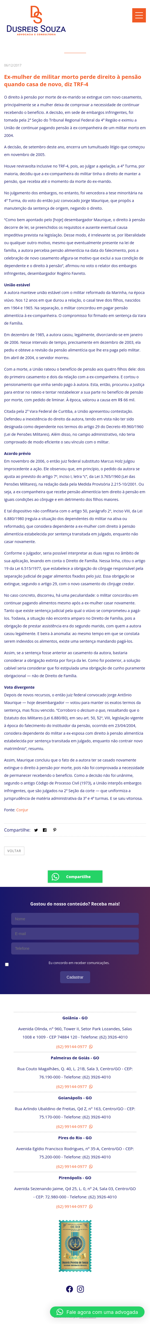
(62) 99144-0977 (75, 1046)
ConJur (22, 809)
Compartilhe (78, 876)
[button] (97, 1311)
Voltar (14, 851)
